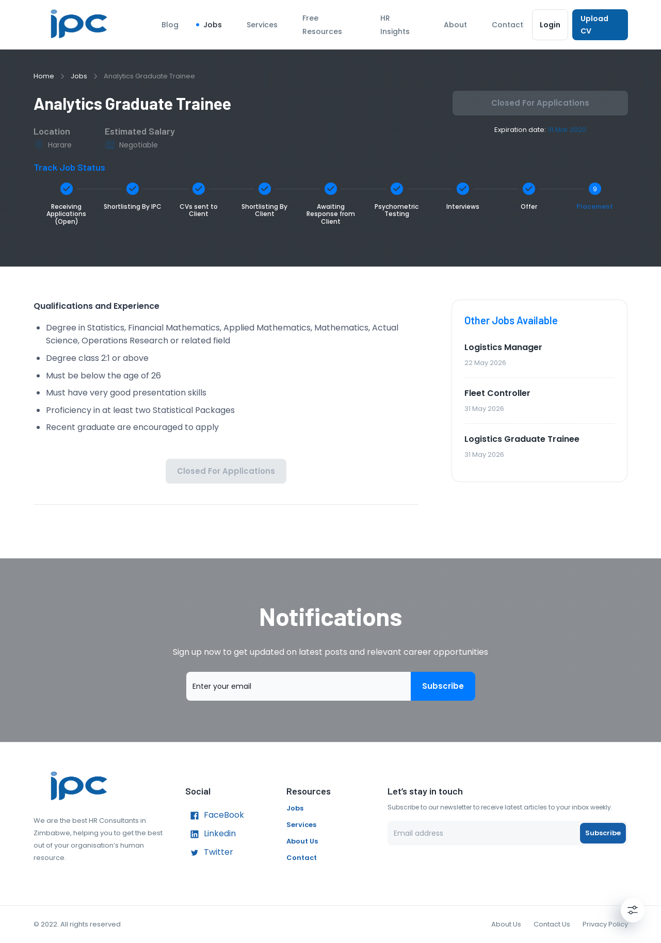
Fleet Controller (497, 393)
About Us (302, 841)
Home (44, 76)
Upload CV (599, 24)
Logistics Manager (503, 347)
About (455, 25)
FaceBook (214, 815)
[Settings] (632, 910)
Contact (507, 25)
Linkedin (210, 834)
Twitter (209, 852)
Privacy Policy (605, 924)
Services (262, 25)
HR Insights (395, 25)
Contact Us (552, 924)
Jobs (212, 25)
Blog (170, 25)
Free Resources (322, 25)
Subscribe (443, 686)
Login (550, 25)
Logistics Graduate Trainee (521, 439)
